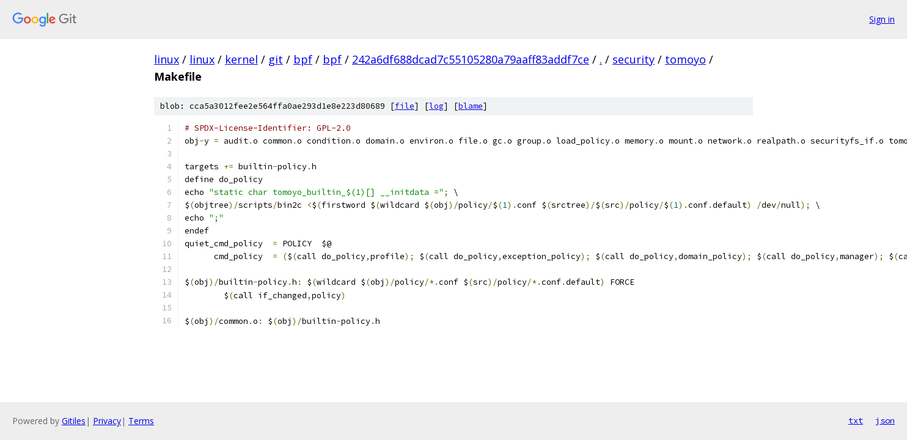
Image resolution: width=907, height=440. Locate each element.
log (436, 106)
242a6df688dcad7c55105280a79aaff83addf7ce (470, 59)
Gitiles (74, 421)
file (404, 106)
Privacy (107, 421)
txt (855, 420)
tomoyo (685, 59)
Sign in (882, 19)
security (633, 59)
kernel (241, 59)
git (275, 59)
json (885, 420)
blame (470, 106)
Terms (141, 421)
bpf (302, 59)
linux (166, 59)
